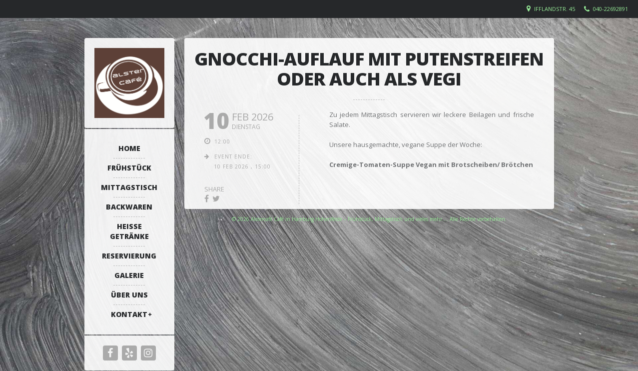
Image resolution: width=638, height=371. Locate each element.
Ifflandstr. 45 (554, 8)
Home (129, 148)
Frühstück (129, 167)
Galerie (129, 275)
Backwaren (129, 207)
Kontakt (129, 314)
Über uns (129, 295)
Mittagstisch (129, 187)
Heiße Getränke (129, 231)
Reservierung (129, 255)
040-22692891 (610, 8)
